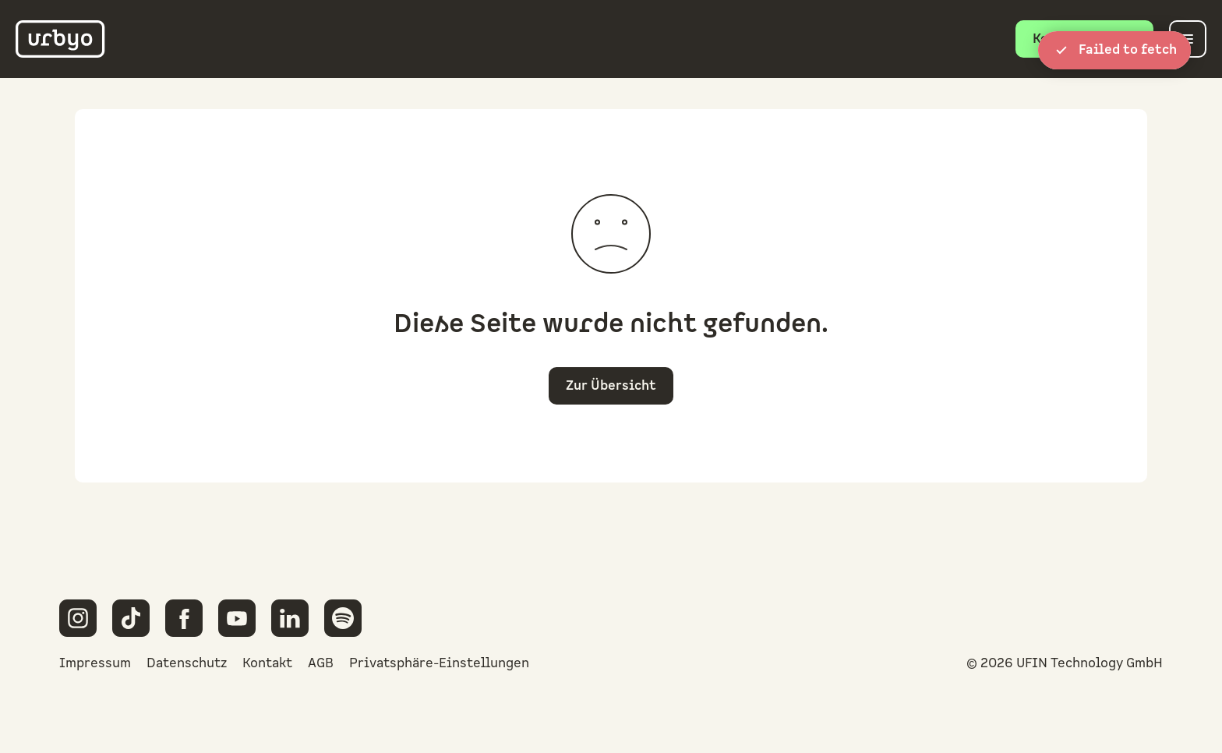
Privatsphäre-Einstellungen (439, 663)
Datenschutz (187, 663)
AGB (321, 663)
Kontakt (267, 663)
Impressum (95, 663)
